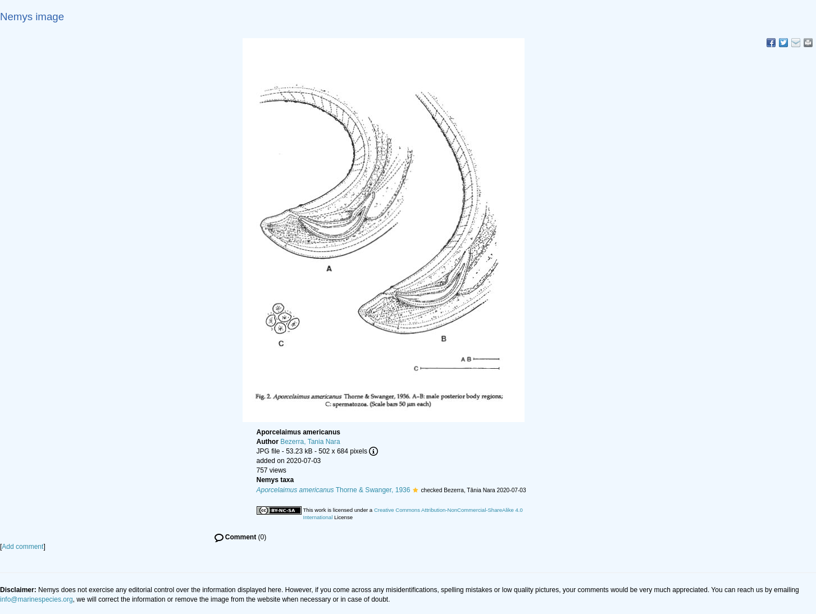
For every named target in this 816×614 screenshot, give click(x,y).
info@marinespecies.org (36, 599)
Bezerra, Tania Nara (310, 442)
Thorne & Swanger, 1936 (334, 490)
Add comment (22, 547)
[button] (415, 490)
